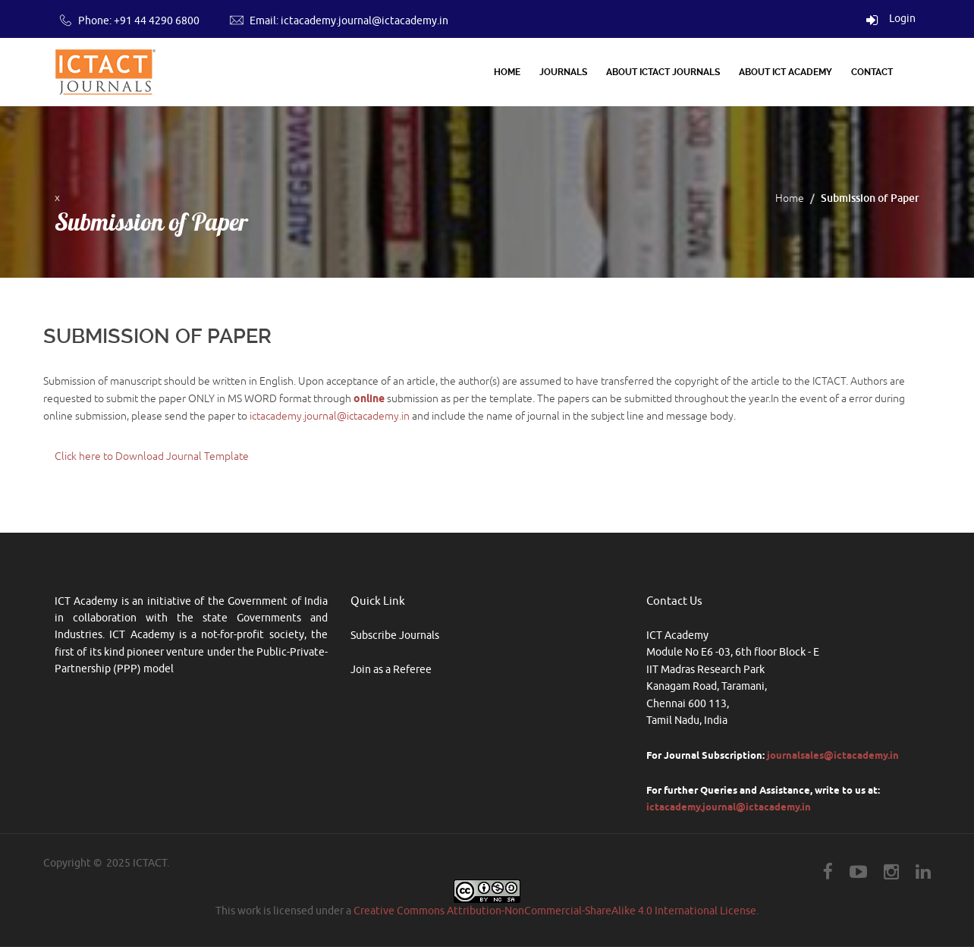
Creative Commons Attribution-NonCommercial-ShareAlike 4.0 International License (554, 911)
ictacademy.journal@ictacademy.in (364, 20)
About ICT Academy (785, 72)
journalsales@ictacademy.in (833, 755)
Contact (872, 72)
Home (507, 72)
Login (891, 18)
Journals (563, 72)
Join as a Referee (391, 669)
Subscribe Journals (394, 635)
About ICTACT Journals (663, 72)
